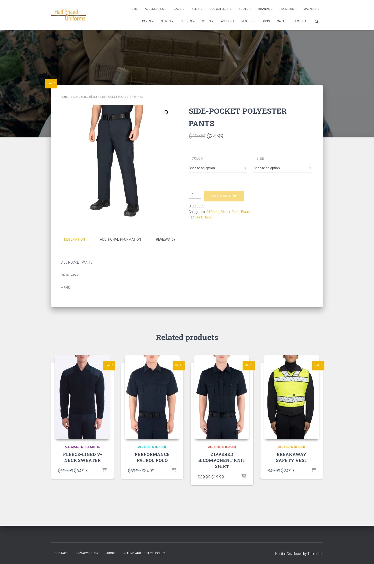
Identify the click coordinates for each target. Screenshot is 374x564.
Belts (197, 9)
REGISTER (248, 21)
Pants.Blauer (89, 96)
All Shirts (92, 446)
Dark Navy (203, 217)
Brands (265, 9)
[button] (166, 112)
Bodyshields (220, 9)
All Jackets (74, 446)
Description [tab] (74, 239)
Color (197, 158)
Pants (148, 21)
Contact (61, 552)
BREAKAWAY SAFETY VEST (291, 457)
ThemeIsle (315, 553)
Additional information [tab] (120, 239)
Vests (208, 21)
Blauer (74, 96)
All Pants (212, 212)
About (111, 552)
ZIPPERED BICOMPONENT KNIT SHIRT (221, 460)
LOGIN (266, 21)
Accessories (156, 9)
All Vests (285, 446)
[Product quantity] (195, 195)
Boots (245, 9)
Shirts (167, 21)
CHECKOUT (298, 21)
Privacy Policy (87, 552)
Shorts (188, 21)
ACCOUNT (227, 21)
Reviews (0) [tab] (165, 239)
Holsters (288, 9)
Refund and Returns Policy (144, 552)
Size (260, 158)
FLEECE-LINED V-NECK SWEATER (82, 457)
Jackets (311, 9)
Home (134, 9)
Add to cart (221, 196)
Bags (179, 9)
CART (280, 21)
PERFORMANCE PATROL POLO (152, 457)
